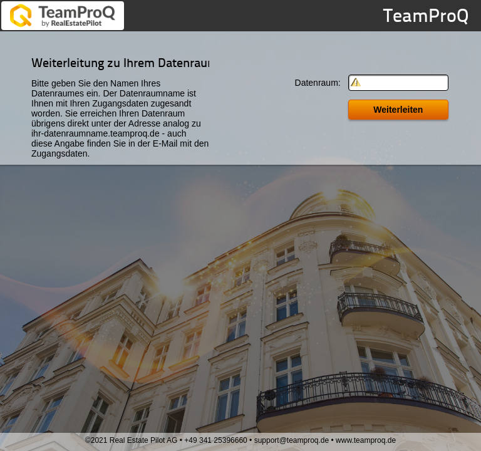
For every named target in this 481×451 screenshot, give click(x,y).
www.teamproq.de (366, 440)
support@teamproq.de (291, 440)
